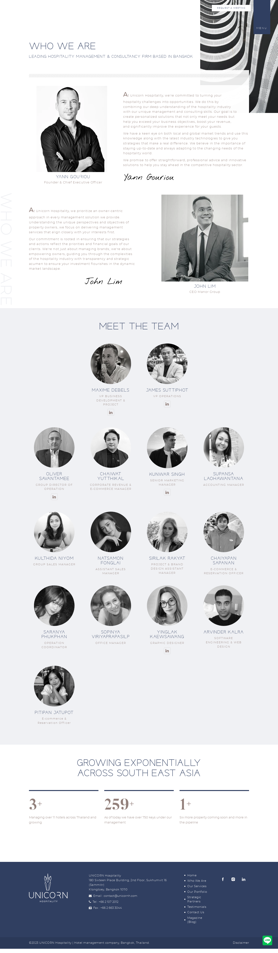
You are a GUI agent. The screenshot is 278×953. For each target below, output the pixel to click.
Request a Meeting (231, 8)
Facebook (223, 879)
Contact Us (195, 912)
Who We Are (196, 880)
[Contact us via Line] (267, 940)
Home (192, 875)
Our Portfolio (197, 891)
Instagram (233, 879)
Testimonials (196, 907)
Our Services (196, 886)
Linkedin (244, 879)
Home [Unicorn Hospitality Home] (27, 11)
